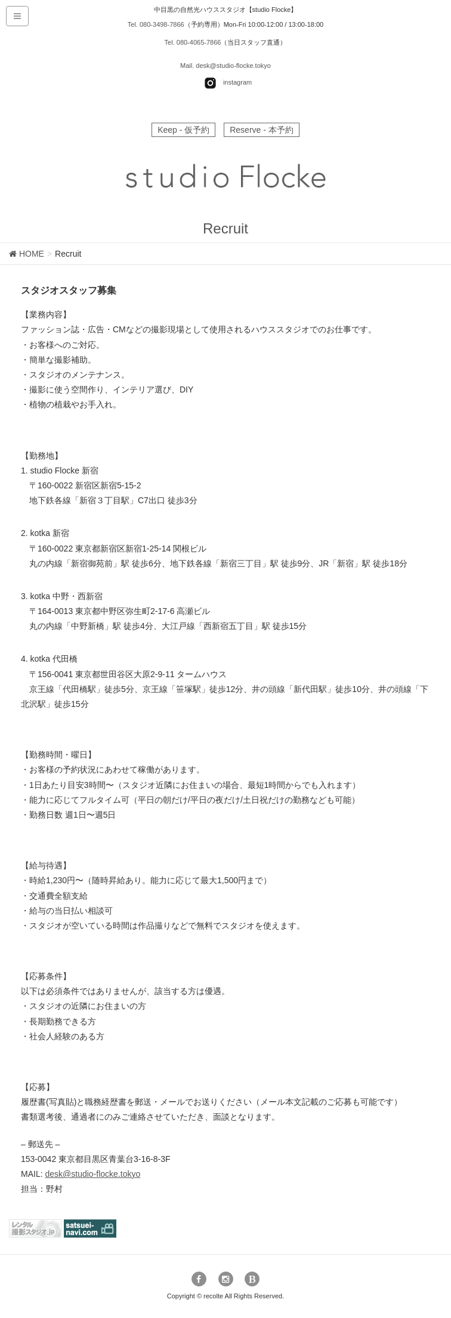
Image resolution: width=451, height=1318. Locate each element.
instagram (237, 82)
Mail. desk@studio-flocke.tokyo (225, 65)
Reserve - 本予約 (262, 130)
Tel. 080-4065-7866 (193, 42)
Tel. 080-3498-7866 (156, 24)
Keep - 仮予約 (183, 130)
